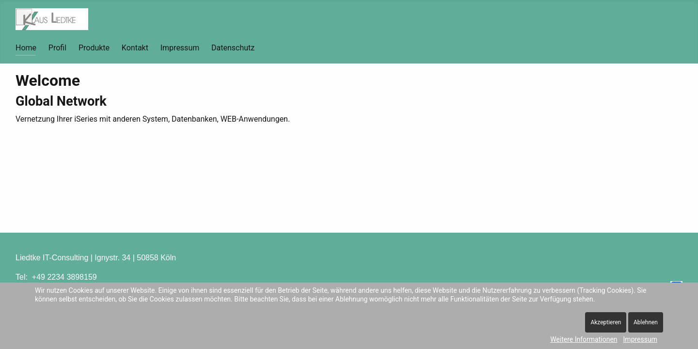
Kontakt (135, 47)
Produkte (94, 47)
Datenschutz (232, 47)
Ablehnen (646, 322)
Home (26, 47)
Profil (57, 47)
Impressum (180, 47)
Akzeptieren (605, 322)
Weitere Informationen (583, 339)
